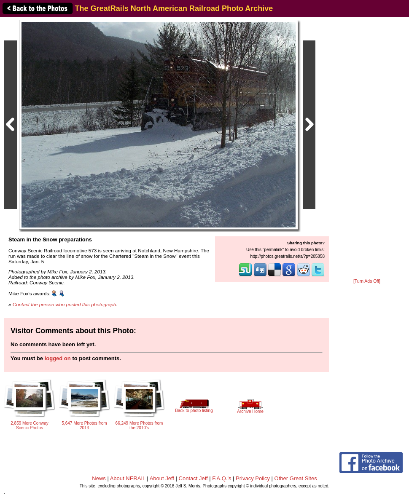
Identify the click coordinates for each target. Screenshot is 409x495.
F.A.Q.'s (221, 478)
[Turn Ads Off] (366, 281)
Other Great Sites (295, 478)
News (99, 478)
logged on (58, 358)
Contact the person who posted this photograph (64, 304)
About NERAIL (127, 478)
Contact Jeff (193, 478)
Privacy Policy (253, 478)
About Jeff (162, 478)
